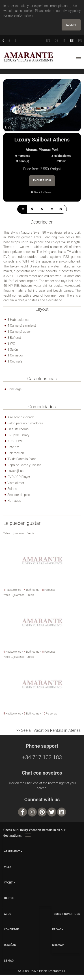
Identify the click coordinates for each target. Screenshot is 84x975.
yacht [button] (8, 882)
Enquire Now (42, 180)
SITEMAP (58, 945)
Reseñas (10, 945)
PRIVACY (57, 930)
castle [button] (9, 898)
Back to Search (42, 192)
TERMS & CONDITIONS (66, 914)
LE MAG (9, 960)
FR (80, 40)
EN (48, 40)
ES (71, 40)
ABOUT (8, 914)
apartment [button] (12, 851)
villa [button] (7, 867)
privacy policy (71, 11)
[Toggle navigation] (78, 57)
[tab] (22, 209)
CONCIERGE (11, 930)
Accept (71, 24)
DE (56, 40)
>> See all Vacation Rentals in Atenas (48, 730)
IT (64, 40)
